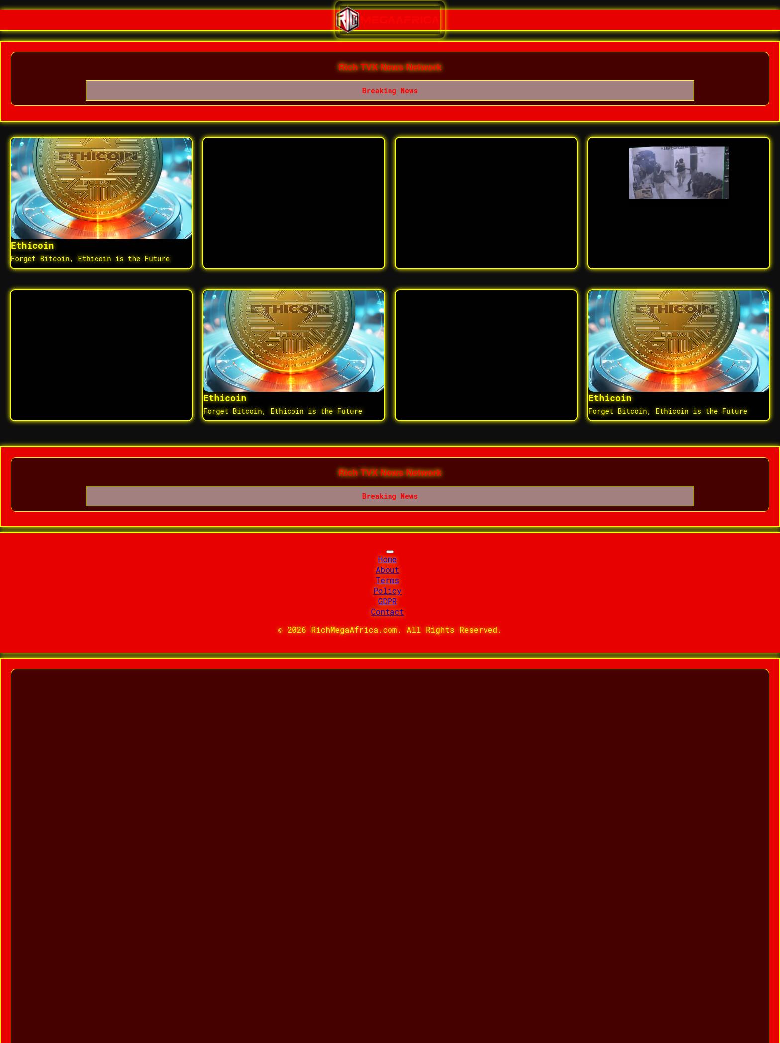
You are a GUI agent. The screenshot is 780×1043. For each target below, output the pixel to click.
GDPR (387, 601)
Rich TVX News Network (389, 67)
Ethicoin (32, 245)
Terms (387, 580)
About (387, 569)
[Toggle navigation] (390, 551)
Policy (387, 590)
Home (387, 559)
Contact (387, 611)
